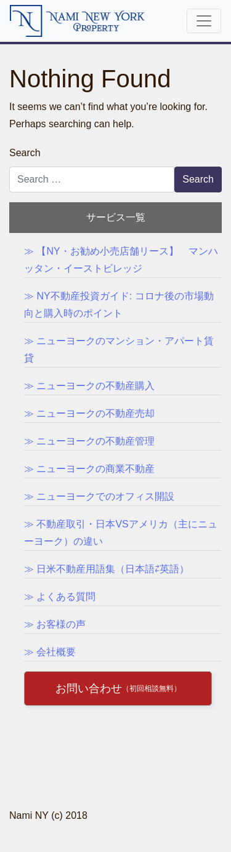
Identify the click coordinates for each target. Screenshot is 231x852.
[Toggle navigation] (204, 21)
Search (25, 153)
